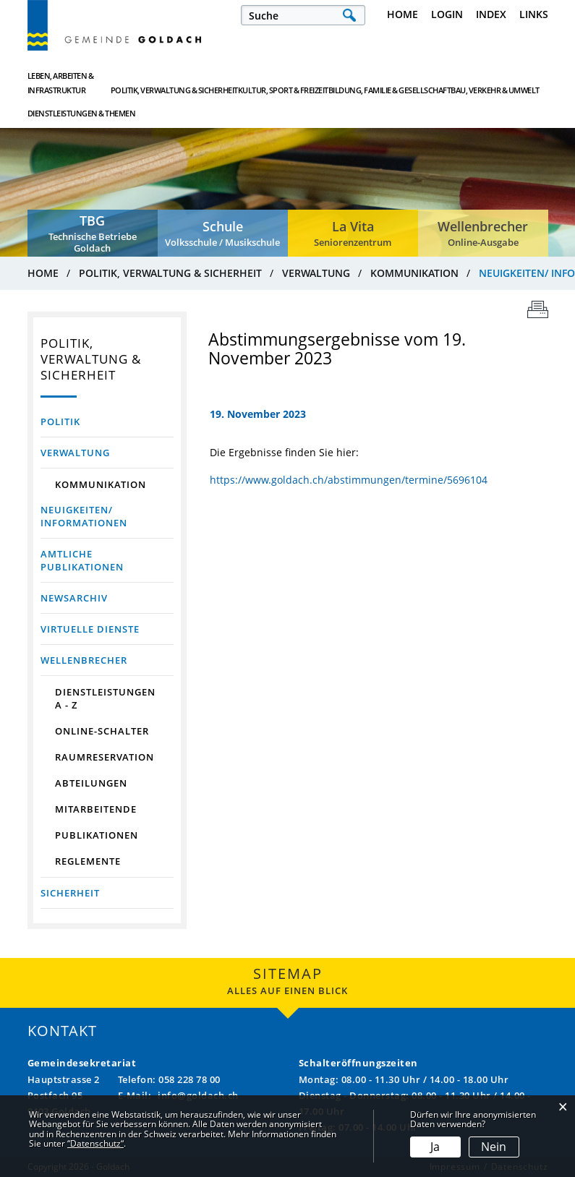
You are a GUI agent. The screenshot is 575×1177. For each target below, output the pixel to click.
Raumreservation (104, 756)
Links (533, 14)
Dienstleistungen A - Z (105, 698)
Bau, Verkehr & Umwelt (424, 82)
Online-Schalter (102, 730)
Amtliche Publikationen (82, 560)
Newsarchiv (74, 597)
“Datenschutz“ (95, 1143)
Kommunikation (100, 484)
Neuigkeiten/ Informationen (107, 516)
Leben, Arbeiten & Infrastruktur (60, 82)
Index (491, 14)
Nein (493, 1147)
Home (402, 14)
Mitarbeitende (96, 809)
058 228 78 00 (189, 1079)
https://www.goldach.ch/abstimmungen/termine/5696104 (348, 480)
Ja (435, 1147)
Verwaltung (75, 452)
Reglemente (88, 861)
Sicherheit (70, 892)
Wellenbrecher (84, 660)
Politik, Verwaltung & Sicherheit (162, 82)
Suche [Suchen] (349, 15)
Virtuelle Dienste (90, 628)
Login (447, 14)
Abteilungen (91, 782)
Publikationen (96, 835)
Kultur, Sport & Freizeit (251, 82)
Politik (60, 421)
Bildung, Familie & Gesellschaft (337, 82)
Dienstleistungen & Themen (504, 82)
